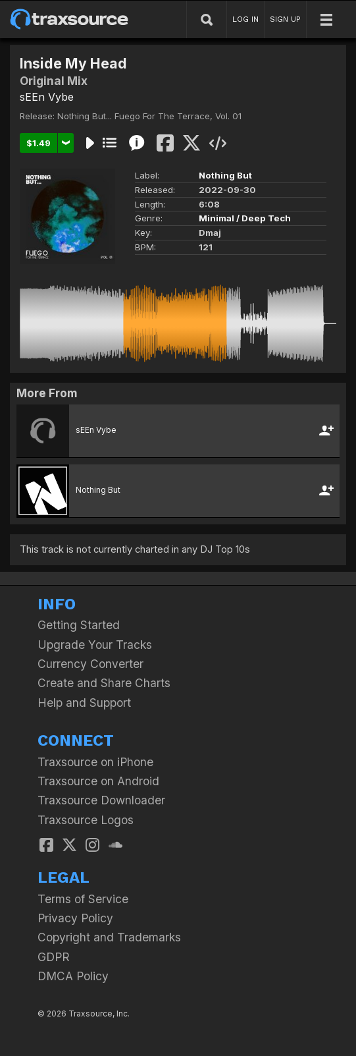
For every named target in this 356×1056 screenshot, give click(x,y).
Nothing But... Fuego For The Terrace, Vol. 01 (149, 116)
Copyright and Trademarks (109, 937)
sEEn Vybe (47, 96)
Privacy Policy (75, 918)
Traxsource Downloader (101, 800)
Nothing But (225, 175)
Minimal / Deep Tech (245, 218)
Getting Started (79, 625)
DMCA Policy (73, 976)
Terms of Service (83, 899)
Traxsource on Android (98, 781)
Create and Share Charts (104, 683)
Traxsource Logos (86, 820)
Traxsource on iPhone (95, 762)
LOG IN (245, 19)
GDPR (54, 957)
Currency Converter (90, 664)
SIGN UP (285, 19)
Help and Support (84, 702)
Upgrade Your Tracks (95, 645)
